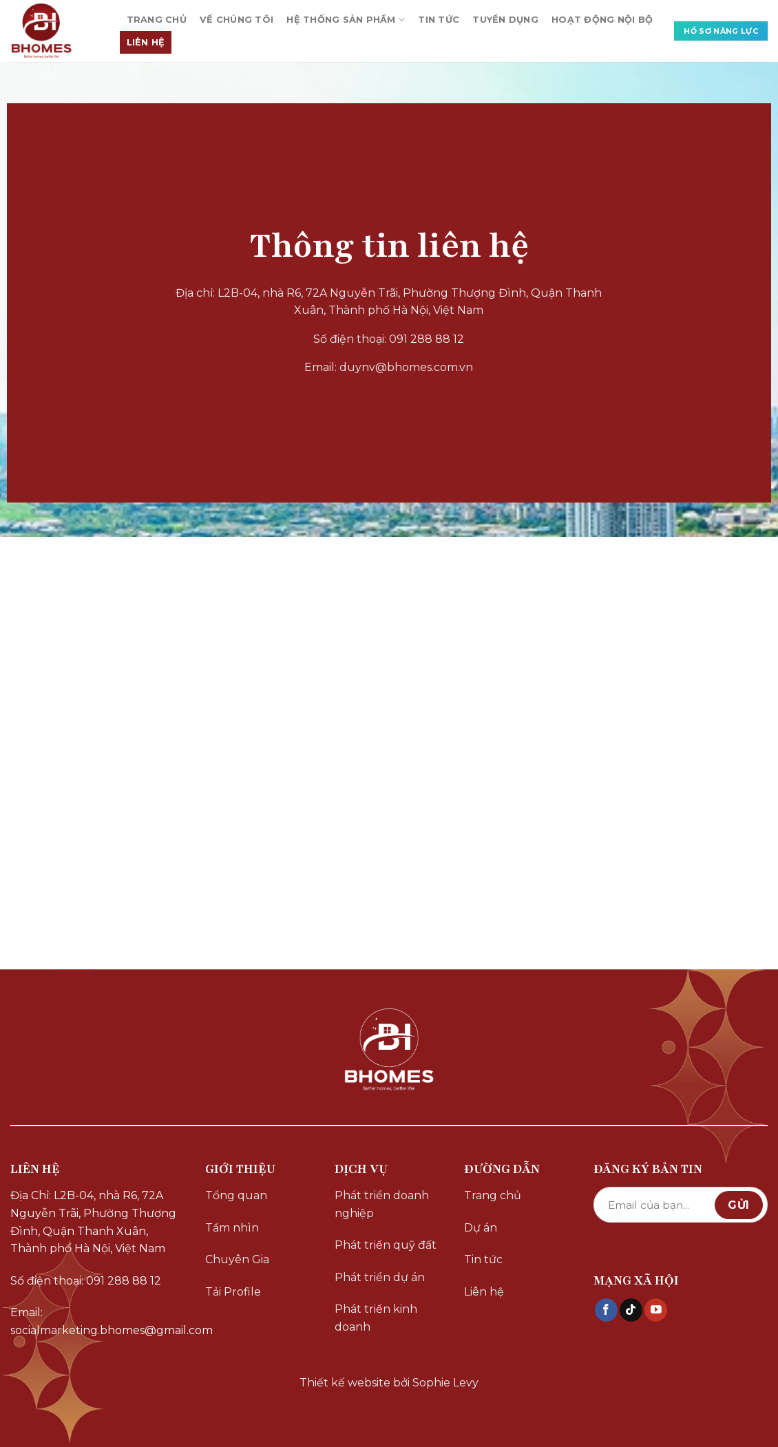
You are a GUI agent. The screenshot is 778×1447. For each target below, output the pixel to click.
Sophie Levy (445, 1382)
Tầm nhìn (232, 1227)
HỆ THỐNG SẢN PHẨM (345, 19)
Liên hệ (484, 1291)
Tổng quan (236, 1195)
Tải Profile (233, 1291)
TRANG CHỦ (157, 19)
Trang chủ (492, 1195)
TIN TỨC (438, 19)
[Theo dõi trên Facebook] (606, 1310)
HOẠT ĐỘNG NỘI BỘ (602, 19)
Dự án (480, 1227)
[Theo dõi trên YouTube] (655, 1310)
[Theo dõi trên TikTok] (631, 1310)
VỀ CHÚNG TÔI (236, 19)
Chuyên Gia (237, 1259)
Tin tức (483, 1259)
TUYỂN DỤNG (505, 19)
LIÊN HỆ (146, 42)
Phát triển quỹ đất (386, 1244)
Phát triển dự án (380, 1277)
